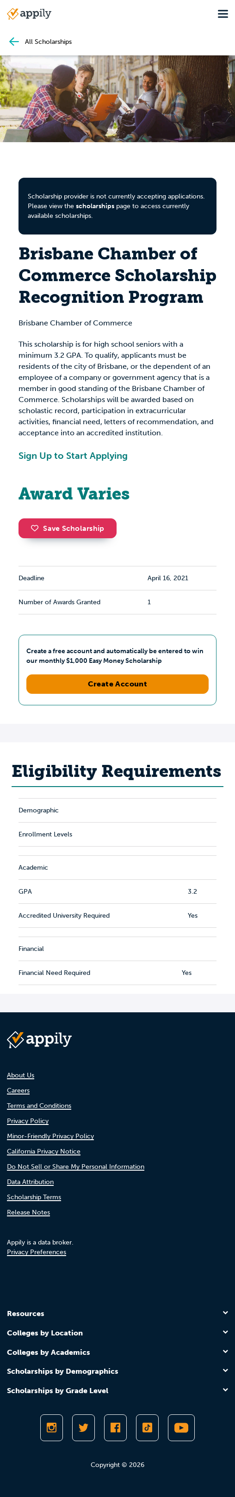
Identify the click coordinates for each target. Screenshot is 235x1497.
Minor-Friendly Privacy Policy (50, 1136)
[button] (37, 528)
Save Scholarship (67, 528)
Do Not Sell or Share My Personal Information (75, 1167)
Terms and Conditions (39, 1106)
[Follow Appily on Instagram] (51, 1427)
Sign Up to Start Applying (73, 455)
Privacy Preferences (36, 1252)
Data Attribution (30, 1182)
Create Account (118, 683)
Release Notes (28, 1212)
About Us (20, 1075)
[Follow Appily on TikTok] (147, 1427)
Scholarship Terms (34, 1197)
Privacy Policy (28, 1121)
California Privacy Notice (43, 1151)
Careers (18, 1090)
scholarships (95, 206)
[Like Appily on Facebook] (115, 1427)
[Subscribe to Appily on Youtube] (181, 1427)
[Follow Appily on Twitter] (83, 1427)
